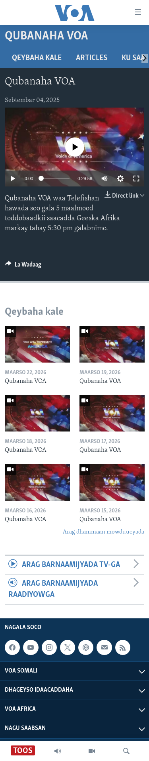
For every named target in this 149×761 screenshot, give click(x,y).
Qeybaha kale (37, 58)
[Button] (23, 266)
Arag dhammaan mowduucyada (103, 532)
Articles (91, 58)
